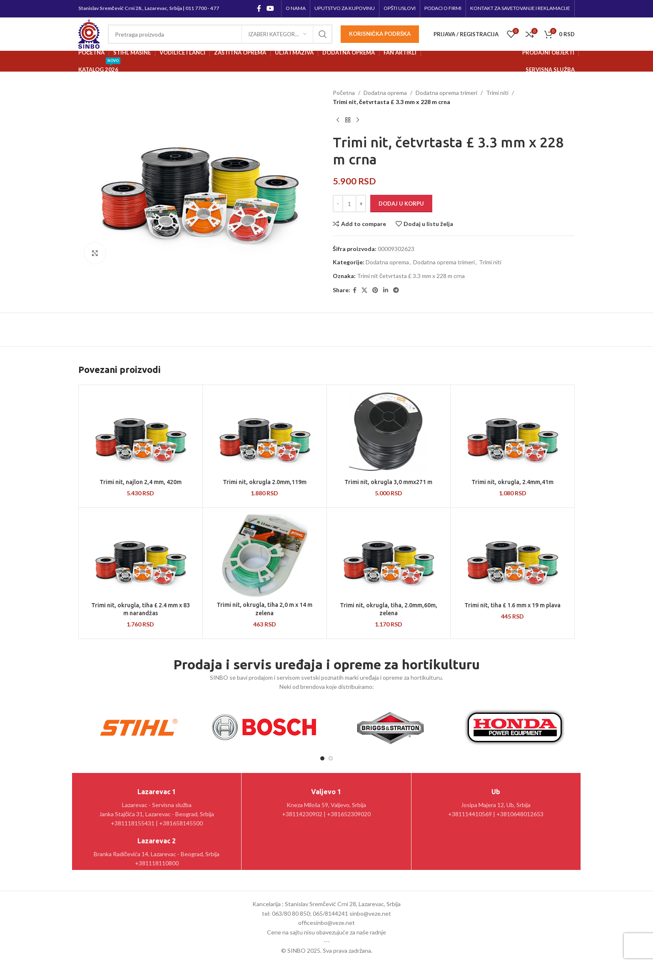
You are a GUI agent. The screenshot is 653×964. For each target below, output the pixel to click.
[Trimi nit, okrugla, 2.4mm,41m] (512, 433)
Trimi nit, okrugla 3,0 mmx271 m (388, 482)
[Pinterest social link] (375, 290)
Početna (344, 92)
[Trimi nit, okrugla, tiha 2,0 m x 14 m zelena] (264, 555)
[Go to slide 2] (331, 758)
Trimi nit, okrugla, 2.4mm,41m (512, 482)
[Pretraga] (220, 34)
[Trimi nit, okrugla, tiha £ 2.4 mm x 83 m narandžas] (140, 555)
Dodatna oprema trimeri (446, 92)
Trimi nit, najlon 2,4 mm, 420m (141, 482)
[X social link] (364, 290)
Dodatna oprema (385, 92)
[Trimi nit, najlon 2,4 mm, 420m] (140, 433)
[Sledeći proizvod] (358, 120)
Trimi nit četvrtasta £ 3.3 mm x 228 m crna (411, 275)
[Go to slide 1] (322, 758)
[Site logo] (89, 33)
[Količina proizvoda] (349, 203)
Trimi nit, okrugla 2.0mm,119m (265, 482)
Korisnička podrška (380, 33)
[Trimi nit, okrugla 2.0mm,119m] (264, 433)
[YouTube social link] (270, 8)
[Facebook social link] (259, 8)
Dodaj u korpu (401, 203)
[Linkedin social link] (386, 290)
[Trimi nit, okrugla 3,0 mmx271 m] (388, 433)
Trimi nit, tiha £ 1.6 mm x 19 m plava (512, 605)
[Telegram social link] (396, 290)
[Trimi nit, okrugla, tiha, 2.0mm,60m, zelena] (388, 555)
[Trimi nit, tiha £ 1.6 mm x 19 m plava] (512, 555)
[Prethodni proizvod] (338, 120)
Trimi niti (497, 92)
